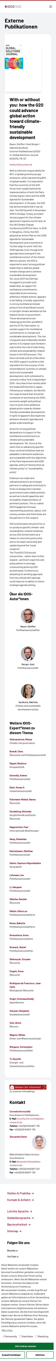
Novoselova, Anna (19, 935)
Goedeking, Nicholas (20, 811)
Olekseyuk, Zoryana (20, 959)
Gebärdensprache (20, 1218)
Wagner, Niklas (17, 1034)
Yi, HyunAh (15, 1058)
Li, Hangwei (16, 887)
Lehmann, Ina (17, 875)
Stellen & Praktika (20, 1193)
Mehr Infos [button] (7, 1330)
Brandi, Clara (16, 751)
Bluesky (12, 1250)
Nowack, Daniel (18, 947)
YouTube (13, 1256)
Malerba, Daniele (18, 899)
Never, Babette (17, 923)
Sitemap (14, 1231)
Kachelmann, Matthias (21, 851)
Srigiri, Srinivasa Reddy (22, 998)
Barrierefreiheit (18, 1224)
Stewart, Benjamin (19, 1010)
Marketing (42, 1336)
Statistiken (26, 1336)
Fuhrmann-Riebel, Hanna (23, 799)
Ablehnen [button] (40, 1355)
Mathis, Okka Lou (18, 911)
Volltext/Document (21, 164)
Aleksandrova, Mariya (21, 739)
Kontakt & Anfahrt (20, 1200)
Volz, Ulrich (15, 1022)
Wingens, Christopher (21, 1046)
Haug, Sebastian (18, 839)
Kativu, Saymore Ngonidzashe (25, 863)
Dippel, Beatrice (18, 763)
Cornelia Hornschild (20, 1111)
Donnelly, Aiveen (18, 775)
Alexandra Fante (18, 1136)
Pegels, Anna (16, 971)
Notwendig (10, 1336)
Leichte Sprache (19, 1211)
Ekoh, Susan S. (17, 787)
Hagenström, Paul (19, 827)
